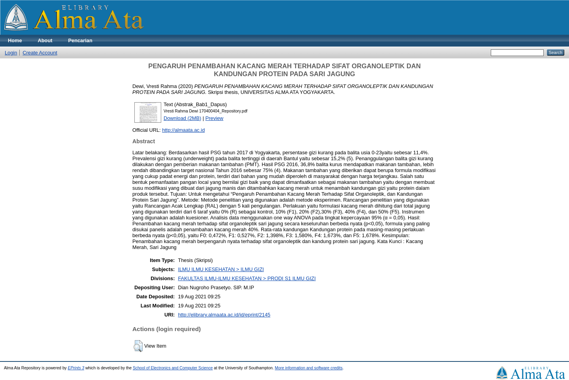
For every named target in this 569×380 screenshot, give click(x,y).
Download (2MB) (182, 118)
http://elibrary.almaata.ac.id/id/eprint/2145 (224, 315)
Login (11, 53)
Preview (214, 118)
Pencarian (80, 40)
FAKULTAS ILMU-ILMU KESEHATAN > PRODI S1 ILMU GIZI (247, 278)
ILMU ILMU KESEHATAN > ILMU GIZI (221, 269)
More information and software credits (309, 368)
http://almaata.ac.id (183, 130)
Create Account (40, 53)
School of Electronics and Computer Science (173, 368)
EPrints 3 (76, 368)
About (45, 40)
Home (15, 40)
